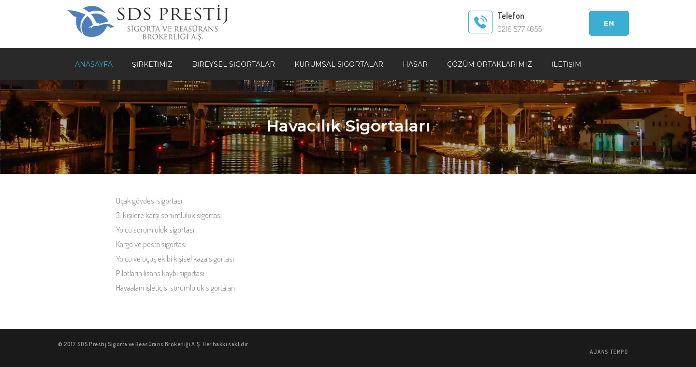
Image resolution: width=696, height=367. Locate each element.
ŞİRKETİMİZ (152, 64)
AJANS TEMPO (609, 351)
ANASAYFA (94, 64)
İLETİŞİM (566, 64)
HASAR (415, 64)
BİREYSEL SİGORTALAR (233, 64)
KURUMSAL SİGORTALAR (338, 64)
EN (609, 23)
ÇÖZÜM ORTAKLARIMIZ (489, 64)
